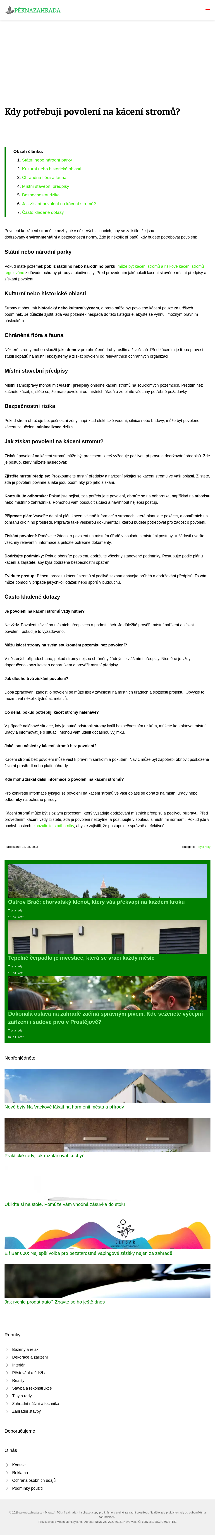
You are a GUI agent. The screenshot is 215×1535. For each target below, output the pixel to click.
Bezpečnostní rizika (41, 195)
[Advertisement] (107, 54)
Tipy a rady (203, 846)
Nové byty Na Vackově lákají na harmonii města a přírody (64, 1106)
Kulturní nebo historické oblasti (51, 168)
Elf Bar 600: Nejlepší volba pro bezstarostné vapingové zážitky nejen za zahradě (88, 1253)
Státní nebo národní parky (47, 160)
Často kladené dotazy (43, 212)
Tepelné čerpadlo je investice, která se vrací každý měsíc (81, 958)
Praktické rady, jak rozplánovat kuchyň (44, 1155)
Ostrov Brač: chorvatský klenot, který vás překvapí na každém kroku (96, 902)
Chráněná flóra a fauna (44, 177)
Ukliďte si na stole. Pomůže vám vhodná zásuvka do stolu (65, 1204)
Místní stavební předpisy (45, 186)
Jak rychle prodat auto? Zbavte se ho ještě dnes (55, 1301)
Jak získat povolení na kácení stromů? (59, 203)
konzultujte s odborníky (53, 826)
